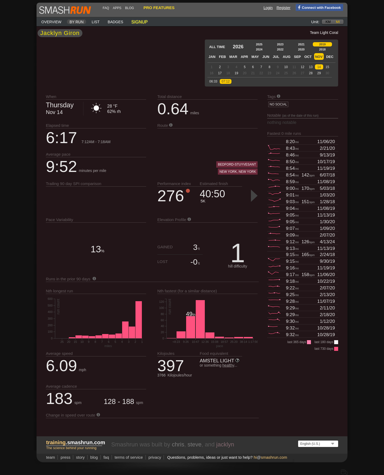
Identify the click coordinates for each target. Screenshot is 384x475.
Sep (297, 57)
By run (77, 22)
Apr (244, 57)
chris (178, 444)
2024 (259, 49)
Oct (307, 57)
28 (311, 73)
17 (220, 73)
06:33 (213, 81)
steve (194, 444)
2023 (280, 44)
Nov (319, 57)
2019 (322, 44)
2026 (238, 46)
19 (236, 73)
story (80, 457)
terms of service (129, 457)
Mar (233, 57)
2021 (301, 44)
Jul (276, 57)
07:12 (226, 81)
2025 (259, 44)
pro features (158, 7)
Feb (222, 57)
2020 (301, 49)
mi (338, 22)
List (96, 22)
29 (319, 73)
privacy (155, 457)
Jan (212, 57)
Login (268, 8)
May (255, 57)
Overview (51, 22)
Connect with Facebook (318, 7)
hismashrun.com (270, 457)
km (328, 22)
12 (302, 67)
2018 (322, 49)
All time (217, 47)
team (50, 457)
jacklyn (225, 444)
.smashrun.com (75, 442)
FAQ (106, 8)
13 (311, 67)
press (65, 457)
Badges (115, 22)
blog (129, 8)
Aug (286, 57)
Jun (265, 57)
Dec (329, 57)
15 (327, 67)
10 (286, 67)
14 (319, 67)
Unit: (315, 21)
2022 (280, 49)
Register (283, 8)
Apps (117, 8)
